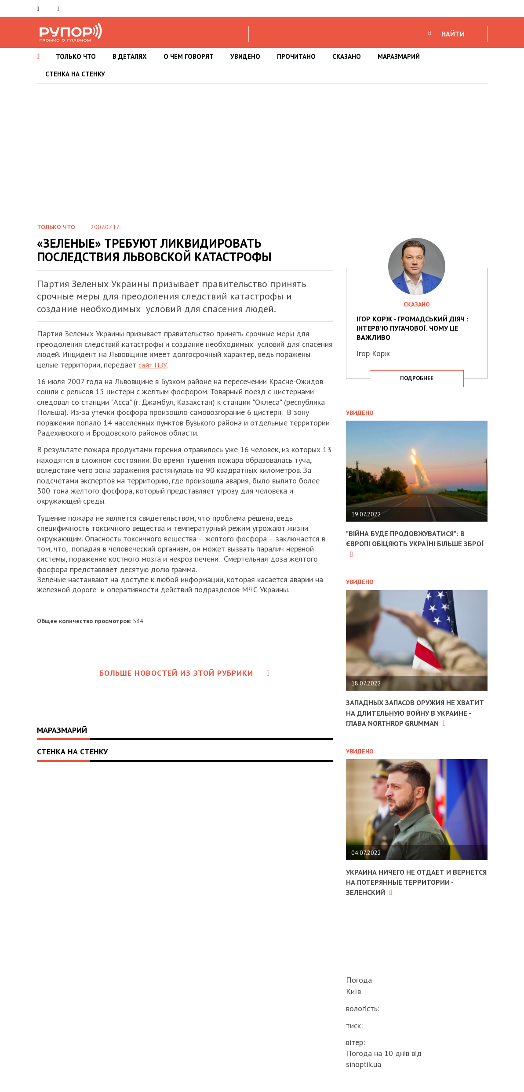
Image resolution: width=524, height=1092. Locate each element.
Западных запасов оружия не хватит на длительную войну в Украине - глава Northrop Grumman (411, 717)
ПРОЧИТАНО (296, 56)
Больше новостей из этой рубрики (184, 673)
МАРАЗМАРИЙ (399, 56)
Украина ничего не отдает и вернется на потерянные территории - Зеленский (403, 892)
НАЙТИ (453, 33)
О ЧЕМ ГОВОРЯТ (189, 56)
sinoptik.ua (363, 1064)
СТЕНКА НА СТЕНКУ (75, 74)
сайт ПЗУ (154, 365)
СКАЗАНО (346, 56)
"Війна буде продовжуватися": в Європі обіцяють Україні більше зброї (411, 543)
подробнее (416, 378)
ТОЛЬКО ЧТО (76, 56)
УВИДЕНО (245, 56)
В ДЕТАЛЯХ (130, 56)
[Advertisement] (262, 149)
